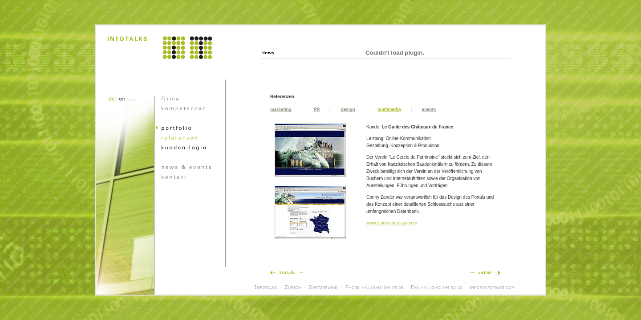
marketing (281, 109)
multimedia (389, 109)
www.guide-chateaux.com (391, 222)
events (429, 109)
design (348, 109)
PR (317, 109)
